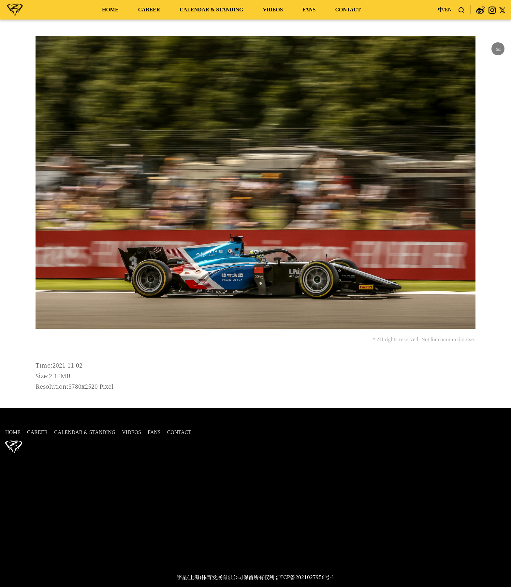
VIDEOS (273, 9)
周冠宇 (15, 9)
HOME (110, 9)
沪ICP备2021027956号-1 (305, 577)
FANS (309, 9)
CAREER (149, 9)
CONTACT (348, 9)
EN (448, 9)
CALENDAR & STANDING (211, 9)
